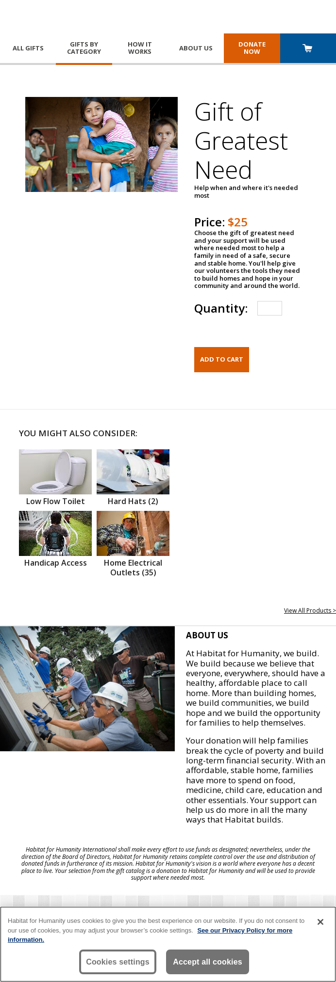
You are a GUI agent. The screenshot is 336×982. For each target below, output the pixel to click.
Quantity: (221, 308)
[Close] (320, 922)
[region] (168, 944)
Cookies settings (118, 962)
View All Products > (310, 610)
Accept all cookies (207, 962)
